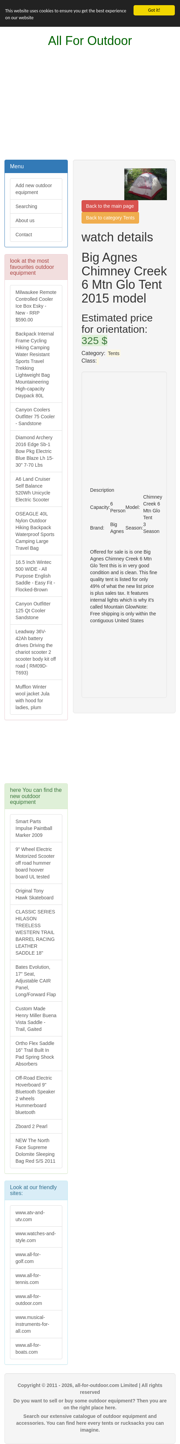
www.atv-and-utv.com (30, 1216)
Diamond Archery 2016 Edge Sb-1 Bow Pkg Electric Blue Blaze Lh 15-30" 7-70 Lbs (34, 451)
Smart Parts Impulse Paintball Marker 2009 (33, 828)
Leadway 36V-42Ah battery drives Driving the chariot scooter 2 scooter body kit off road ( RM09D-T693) (35, 652)
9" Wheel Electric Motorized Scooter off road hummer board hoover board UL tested (35, 862)
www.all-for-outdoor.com (28, 1300)
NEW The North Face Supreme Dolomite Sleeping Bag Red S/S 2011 (35, 1151)
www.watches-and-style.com (35, 1237)
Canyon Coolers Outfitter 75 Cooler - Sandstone (35, 416)
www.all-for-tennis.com (28, 1279)
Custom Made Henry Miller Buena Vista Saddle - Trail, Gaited (35, 1019)
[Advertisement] (90, 104)
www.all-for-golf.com (28, 1258)
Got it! (154, 10)
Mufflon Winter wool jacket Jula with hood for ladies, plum (32, 697)
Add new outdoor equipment (33, 189)
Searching (26, 206)
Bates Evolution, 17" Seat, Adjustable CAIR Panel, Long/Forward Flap (35, 980)
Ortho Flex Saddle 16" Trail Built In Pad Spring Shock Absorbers (34, 1054)
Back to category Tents (110, 217)
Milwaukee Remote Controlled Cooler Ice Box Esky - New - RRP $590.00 (35, 305)
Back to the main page (110, 206)
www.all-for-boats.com (28, 1348)
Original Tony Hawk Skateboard (34, 894)
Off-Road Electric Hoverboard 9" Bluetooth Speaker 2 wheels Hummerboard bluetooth (35, 1095)
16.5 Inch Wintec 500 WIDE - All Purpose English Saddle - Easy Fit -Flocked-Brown (35, 575)
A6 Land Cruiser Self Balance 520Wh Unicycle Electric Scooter (32, 489)
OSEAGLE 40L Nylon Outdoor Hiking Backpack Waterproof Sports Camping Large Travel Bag (34, 531)
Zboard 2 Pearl (31, 1126)
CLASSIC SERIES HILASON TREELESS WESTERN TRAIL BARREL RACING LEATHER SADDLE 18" (35, 932)
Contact (23, 234)
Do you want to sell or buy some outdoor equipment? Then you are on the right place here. (90, 1404)
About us (24, 220)
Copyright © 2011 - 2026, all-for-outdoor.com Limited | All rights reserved (90, 1389)
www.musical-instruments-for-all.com (32, 1324)
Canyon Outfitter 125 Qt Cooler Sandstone (33, 610)
